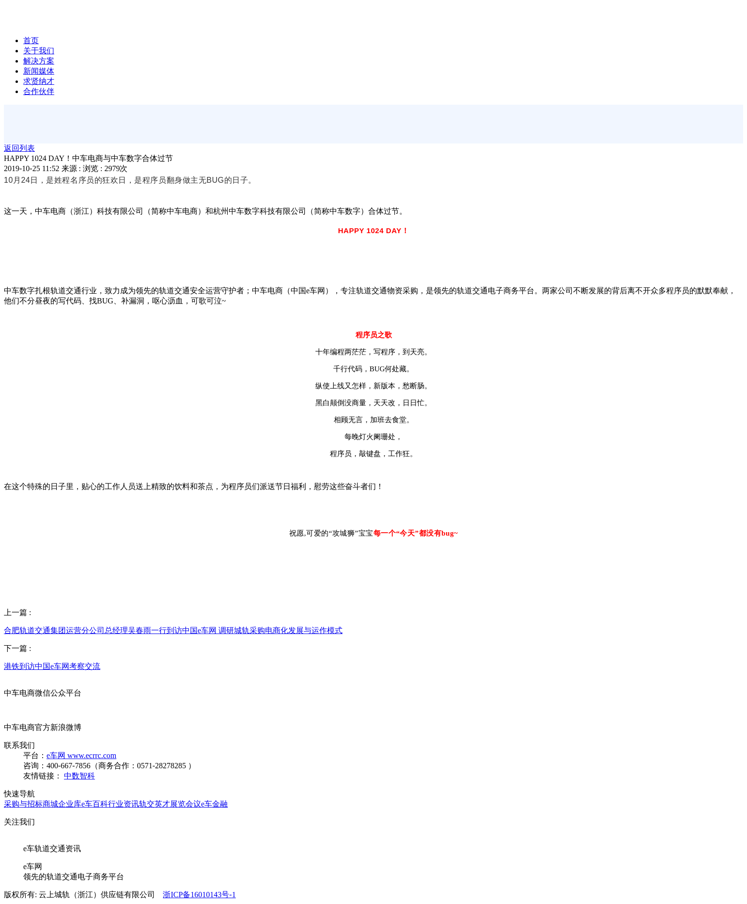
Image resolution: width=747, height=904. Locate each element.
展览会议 (185, 804)
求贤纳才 (38, 81)
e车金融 (214, 804)
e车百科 (94, 804)
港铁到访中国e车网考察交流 (52, 666)
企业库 (69, 804)
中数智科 (79, 776)
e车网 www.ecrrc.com (81, 755)
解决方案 (38, 61)
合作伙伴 (38, 91)
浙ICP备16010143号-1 (199, 894)
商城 (50, 804)
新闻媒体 (38, 71)
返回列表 (19, 148)
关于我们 (38, 51)
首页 (31, 40)
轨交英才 (154, 804)
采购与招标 (23, 804)
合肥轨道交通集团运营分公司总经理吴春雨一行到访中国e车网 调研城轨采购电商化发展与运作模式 (173, 630)
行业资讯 (123, 804)
